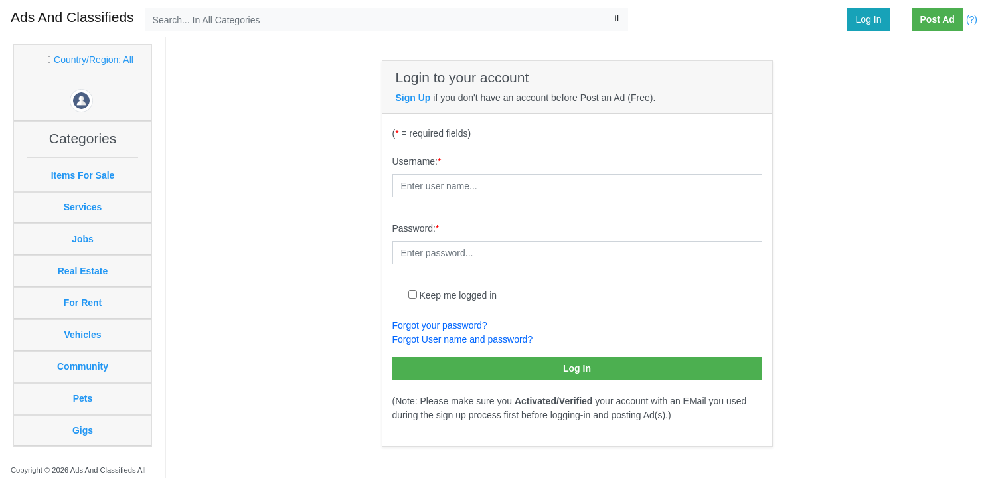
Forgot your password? (439, 325)
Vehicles (82, 334)
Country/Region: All (93, 59)
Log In (869, 19)
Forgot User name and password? (462, 339)
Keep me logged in (458, 295)
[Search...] (386, 19)
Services (83, 207)
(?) (971, 19)
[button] (906, 20)
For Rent (83, 302)
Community (82, 366)
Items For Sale (83, 175)
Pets (83, 398)
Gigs (82, 430)
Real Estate (83, 271)
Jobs (83, 239)
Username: (417, 161)
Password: (416, 228)
